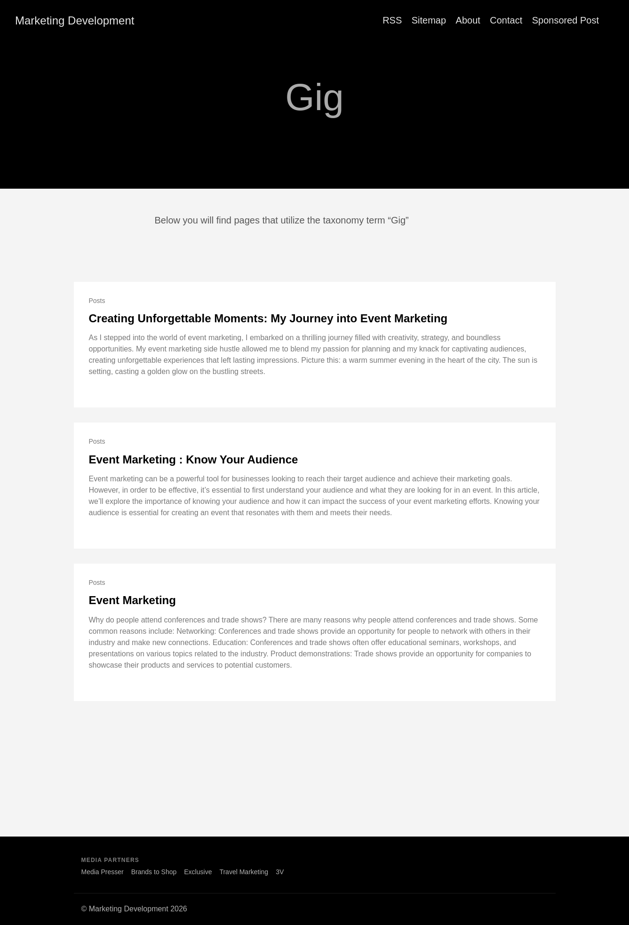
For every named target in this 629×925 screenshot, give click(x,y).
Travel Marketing (243, 872)
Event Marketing (132, 600)
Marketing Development (74, 20)
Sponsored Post (565, 20)
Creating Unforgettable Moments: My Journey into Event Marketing (268, 318)
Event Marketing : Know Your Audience (193, 459)
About (468, 20)
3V (280, 872)
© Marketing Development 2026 (134, 909)
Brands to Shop (154, 872)
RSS (392, 20)
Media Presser (102, 872)
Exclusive (198, 872)
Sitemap (429, 20)
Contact (506, 20)
